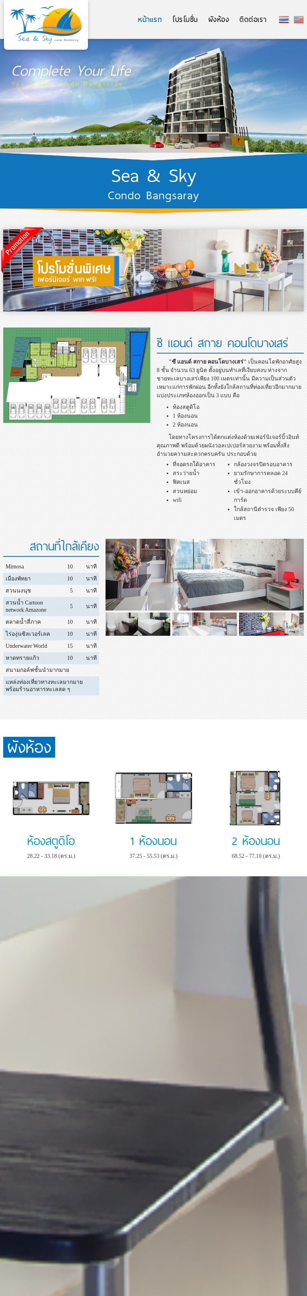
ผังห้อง (218, 19)
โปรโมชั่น (185, 19)
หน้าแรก (150, 19)
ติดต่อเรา (253, 19)
